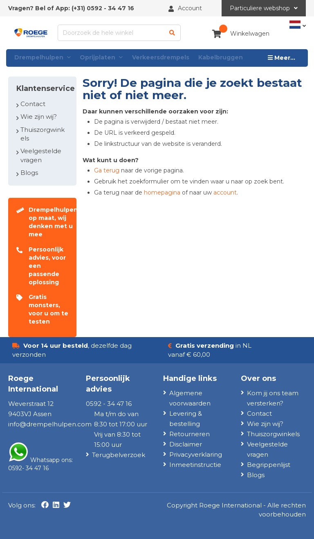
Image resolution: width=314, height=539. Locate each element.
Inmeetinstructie (195, 465)
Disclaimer (185, 444)
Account (190, 8)
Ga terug (106, 170)
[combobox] (119, 33)
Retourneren (189, 434)
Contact (32, 104)
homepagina (162, 192)
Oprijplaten (101, 58)
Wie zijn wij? (38, 116)
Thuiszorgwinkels (42, 134)
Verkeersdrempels (160, 57)
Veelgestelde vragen (40, 155)
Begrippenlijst (268, 465)
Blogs (29, 173)
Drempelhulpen (42, 58)
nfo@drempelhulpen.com (50, 424)
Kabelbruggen (220, 57)
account (225, 192)
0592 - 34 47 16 (110, 8)
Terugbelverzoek (118, 455)
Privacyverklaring (195, 454)
